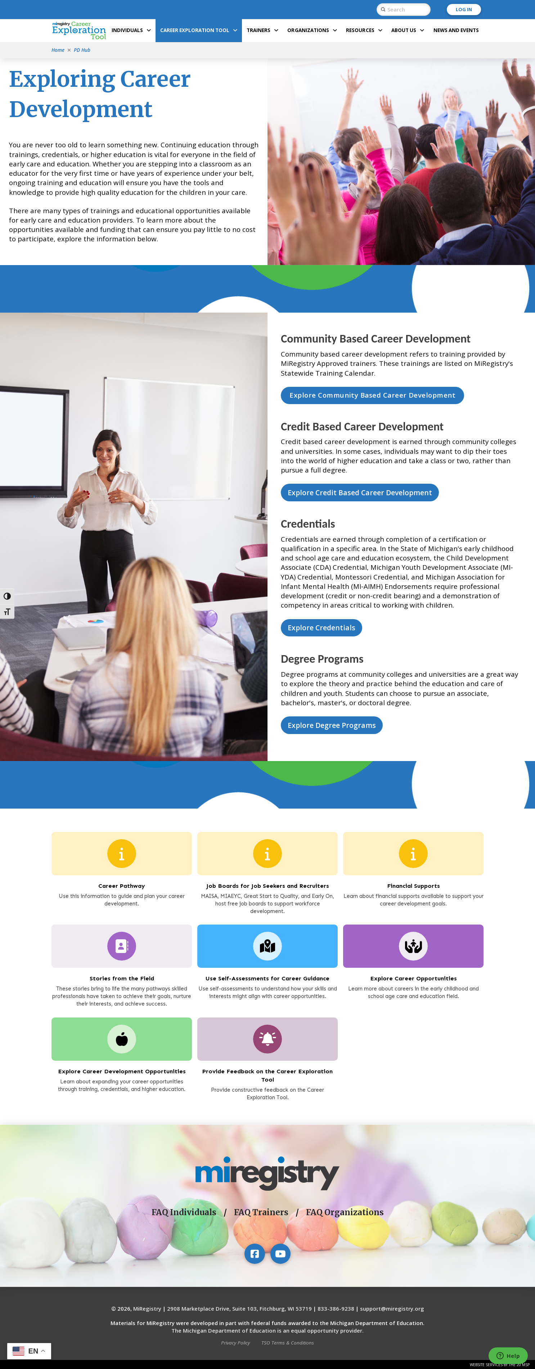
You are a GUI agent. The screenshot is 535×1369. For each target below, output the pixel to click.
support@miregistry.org (392, 1308)
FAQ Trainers (261, 1212)
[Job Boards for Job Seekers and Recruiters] (267, 853)
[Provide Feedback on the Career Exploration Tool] (267, 1039)
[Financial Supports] (413, 853)
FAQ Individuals (184, 1212)
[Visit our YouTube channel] (280, 1254)
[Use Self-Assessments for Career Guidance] (267, 946)
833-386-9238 (336, 1308)
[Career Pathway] (121, 853)
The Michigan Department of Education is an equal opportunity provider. (267, 1330)
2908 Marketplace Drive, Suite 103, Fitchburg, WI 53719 (239, 1308)
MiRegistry (147, 1308)
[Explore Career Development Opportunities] (121, 1039)
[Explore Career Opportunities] (121, 946)
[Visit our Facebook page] (254, 1254)
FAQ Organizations (345, 1212)
